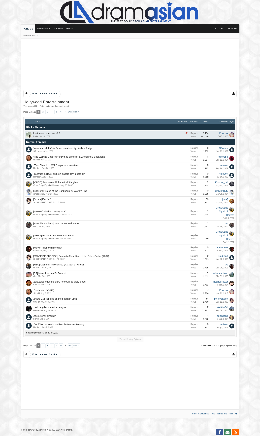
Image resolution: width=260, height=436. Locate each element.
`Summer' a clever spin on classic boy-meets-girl (59, 174)
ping (35, 276)
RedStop (223, 256)
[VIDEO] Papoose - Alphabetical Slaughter (56, 182)
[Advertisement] (122, 64)
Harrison (37, 168)
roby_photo (38, 302)
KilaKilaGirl (222, 307)
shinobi (36, 160)
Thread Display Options (130, 339)
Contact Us (203, 413)
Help (213, 413)
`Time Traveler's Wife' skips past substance (56, 165)
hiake (35, 136)
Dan (35, 226)
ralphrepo (223, 156)
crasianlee (38, 310)
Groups (42, 28)
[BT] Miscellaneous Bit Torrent (49, 273)
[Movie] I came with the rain (47, 247)
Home (193, 413)
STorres (36, 151)
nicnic (36, 319)
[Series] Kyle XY (42, 199)
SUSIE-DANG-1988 (42, 202)
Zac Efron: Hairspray (44, 316)
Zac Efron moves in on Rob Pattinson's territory (59, 324)
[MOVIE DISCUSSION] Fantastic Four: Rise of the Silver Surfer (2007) (71, 256)
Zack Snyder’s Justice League (49, 307)
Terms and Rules (225, 413)
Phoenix (223, 133)
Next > (76, 112)
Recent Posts (30, 35)
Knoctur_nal (221, 182)
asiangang (222, 316)
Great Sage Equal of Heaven (46, 185)
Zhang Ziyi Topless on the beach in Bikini (55, 298)
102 (70, 112)
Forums (28, 28)
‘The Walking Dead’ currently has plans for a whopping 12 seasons (69, 156)
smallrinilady (39, 194)
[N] (226, 264)
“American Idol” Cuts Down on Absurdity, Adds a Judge (62, 148)
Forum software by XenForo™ (47, 430)
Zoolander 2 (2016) (43, 290)
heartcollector (220, 281)
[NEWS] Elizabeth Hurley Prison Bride (53, 235)
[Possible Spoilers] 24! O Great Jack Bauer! (56, 223)
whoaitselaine (220, 273)
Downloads (62, 28)
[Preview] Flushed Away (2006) (49, 211)
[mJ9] (225, 199)
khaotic (36, 267)
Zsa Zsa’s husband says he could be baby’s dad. (59, 281)
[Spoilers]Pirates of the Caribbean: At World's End (60, 191)
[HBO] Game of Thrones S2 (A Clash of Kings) (58, 264)
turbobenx (37, 251)
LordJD (36, 285)
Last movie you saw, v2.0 (46, 133)
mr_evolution (221, 298)
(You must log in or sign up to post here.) (218, 346)
